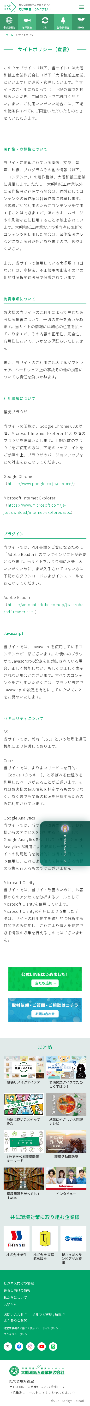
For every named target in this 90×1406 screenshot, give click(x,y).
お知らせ (10, 1304)
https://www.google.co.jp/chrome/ (40, 483)
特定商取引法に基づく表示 (19, 1328)
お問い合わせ (14, 1314)
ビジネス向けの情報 (19, 1283)
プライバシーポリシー (17, 1334)
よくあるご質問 (15, 1320)
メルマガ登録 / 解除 (47, 1314)
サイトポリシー (51, 1328)
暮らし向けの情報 (17, 1290)
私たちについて (15, 1297)
